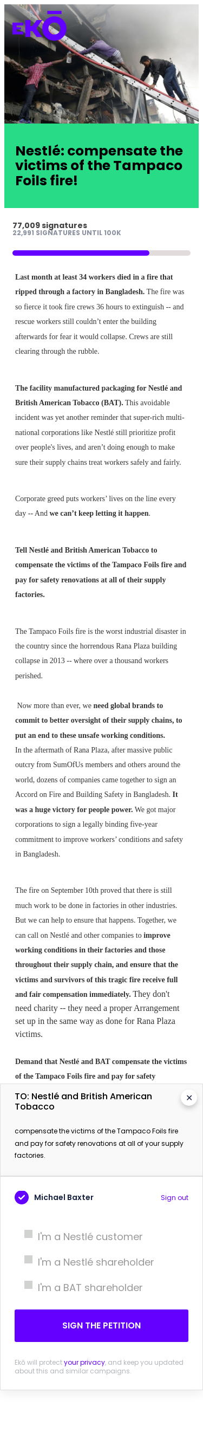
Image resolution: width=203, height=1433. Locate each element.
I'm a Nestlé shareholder (84, 1262)
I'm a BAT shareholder (79, 1288)
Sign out (174, 1197)
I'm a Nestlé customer (79, 1237)
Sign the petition (101, 1325)
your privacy (84, 1362)
